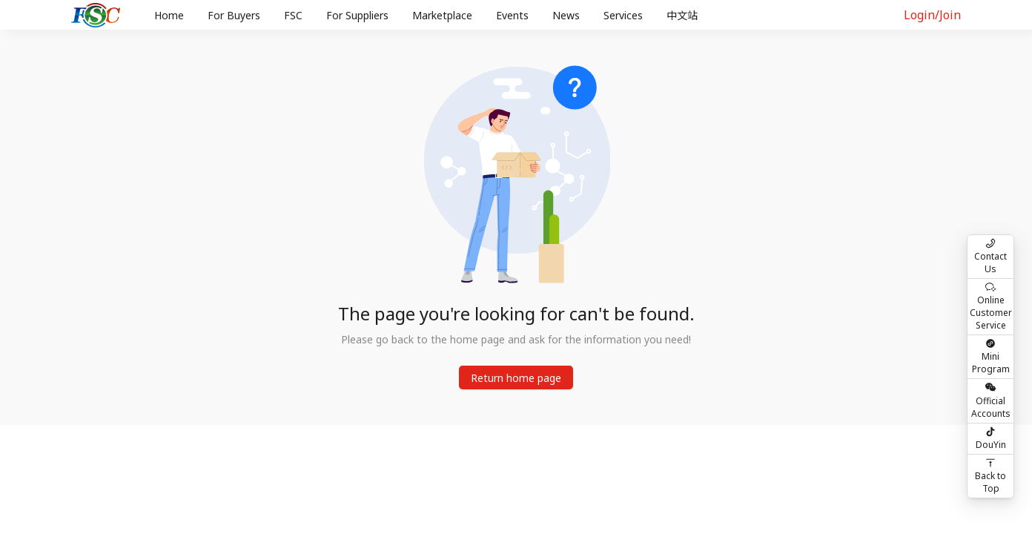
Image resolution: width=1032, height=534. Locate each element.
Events (512, 15)
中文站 (682, 15)
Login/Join (932, 15)
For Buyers (234, 15)
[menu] (512, 15)
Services (623, 15)
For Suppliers (357, 15)
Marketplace (442, 15)
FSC (293, 15)
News (566, 15)
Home (169, 15)
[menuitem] (169, 15)
